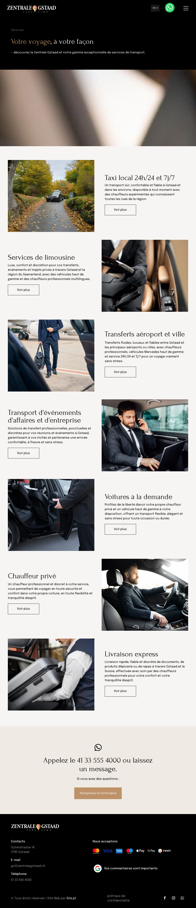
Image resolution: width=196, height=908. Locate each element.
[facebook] (164, 898)
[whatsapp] (170, 8)
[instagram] (173, 898)
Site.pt (71, 898)
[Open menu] (186, 8)
